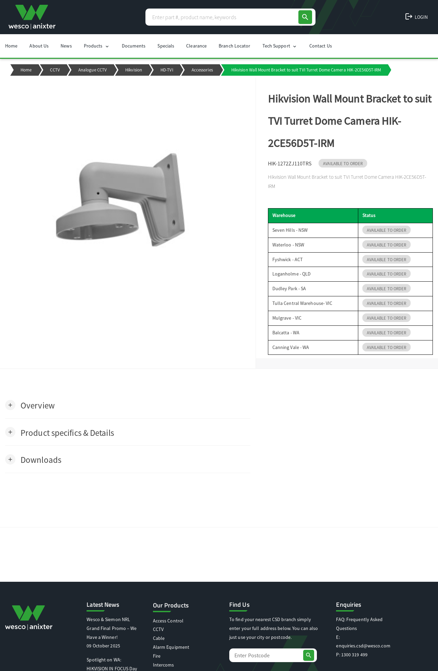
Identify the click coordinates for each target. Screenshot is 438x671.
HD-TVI (166, 70)
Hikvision (133, 70)
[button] (30, 405)
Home (11, 46)
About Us (39, 46)
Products (97, 46)
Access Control (168, 621)
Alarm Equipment (171, 647)
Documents (134, 46)
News (66, 46)
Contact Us (320, 46)
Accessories (202, 70)
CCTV (55, 70)
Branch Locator (234, 46)
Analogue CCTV (92, 70)
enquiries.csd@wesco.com (363, 646)
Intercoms (163, 665)
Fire (156, 656)
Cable (159, 638)
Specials (165, 46)
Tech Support (279, 46)
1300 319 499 (354, 655)
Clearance (196, 46)
